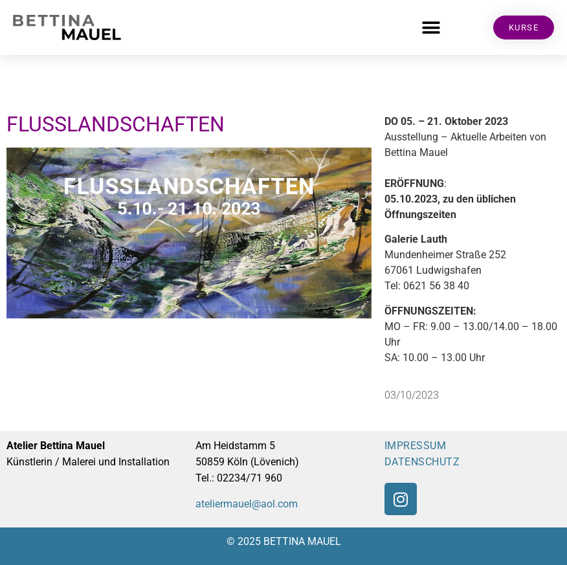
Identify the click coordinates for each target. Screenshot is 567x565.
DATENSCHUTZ (422, 462)
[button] (431, 27)
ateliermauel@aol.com (246, 504)
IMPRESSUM (415, 445)
